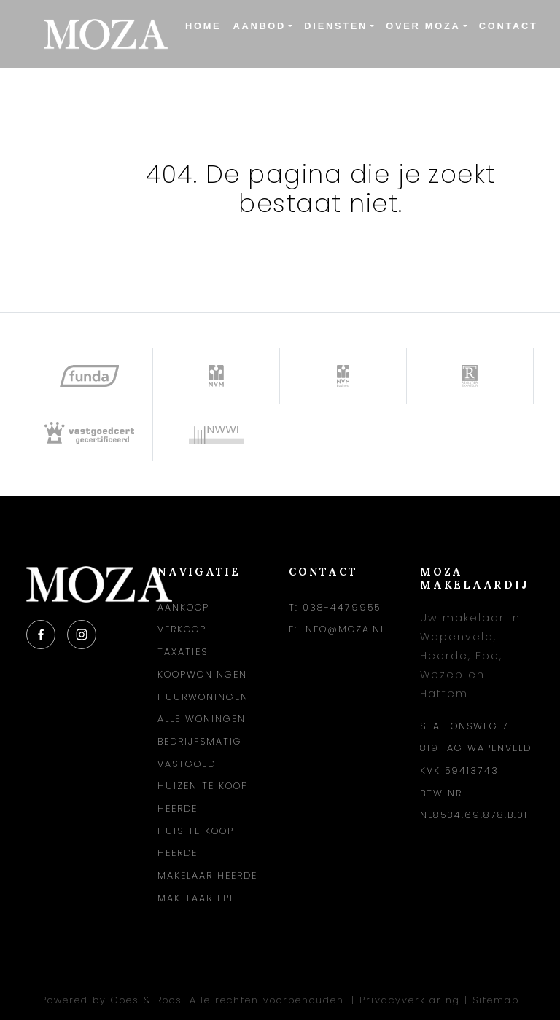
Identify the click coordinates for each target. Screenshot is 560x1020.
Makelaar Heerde (207, 875)
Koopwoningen (202, 674)
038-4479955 (342, 607)
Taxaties (183, 652)
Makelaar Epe (197, 898)
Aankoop (183, 607)
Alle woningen (202, 719)
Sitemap (495, 1000)
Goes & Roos (146, 1000)
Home (203, 25)
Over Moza (423, 25)
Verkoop (182, 629)
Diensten (336, 25)
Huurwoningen (203, 697)
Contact (508, 25)
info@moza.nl (344, 629)
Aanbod (259, 25)
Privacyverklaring (409, 1000)
